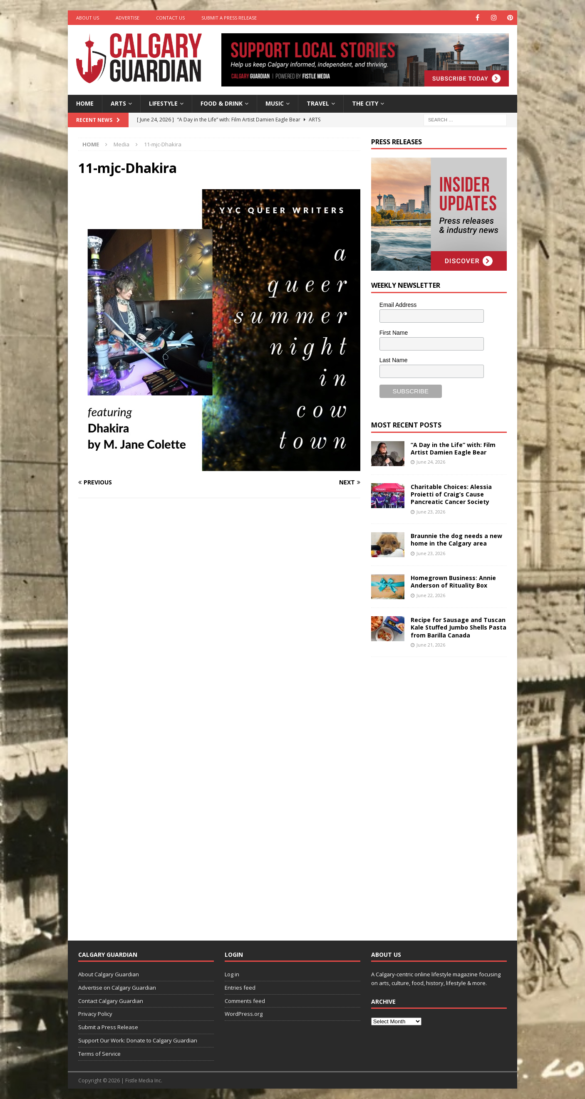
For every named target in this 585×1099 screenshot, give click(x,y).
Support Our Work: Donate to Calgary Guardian (137, 1040)
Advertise (127, 18)
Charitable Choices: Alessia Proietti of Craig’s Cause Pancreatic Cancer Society (451, 494)
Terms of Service (99, 1053)
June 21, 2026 (430, 645)
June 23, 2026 (430, 512)
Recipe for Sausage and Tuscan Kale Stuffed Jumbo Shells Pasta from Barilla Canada (458, 627)
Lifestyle (163, 103)
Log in (232, 974)
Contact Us (170, 18)
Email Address (397, 304)
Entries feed (240, 987)
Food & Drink (222, 103)
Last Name (393, 360)
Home (85, 103)
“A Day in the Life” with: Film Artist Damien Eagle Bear (453, 448)
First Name (393, 332)
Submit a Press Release (229, 18)
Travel (318, 103)
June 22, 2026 (430, 595)
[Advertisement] (433, 792)
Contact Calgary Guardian (110, 1001)
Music (274, 103)
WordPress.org (244, 1014)
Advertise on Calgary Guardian (117, 987)
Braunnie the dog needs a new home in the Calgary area (456, 539)
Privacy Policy (95, 1014)
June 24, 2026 (430, 462)
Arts (118, 103)
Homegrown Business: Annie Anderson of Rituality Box (453, 581)
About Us (87, 18)
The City (365, 103)
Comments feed (245, 1001)
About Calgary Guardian (108, 974)
